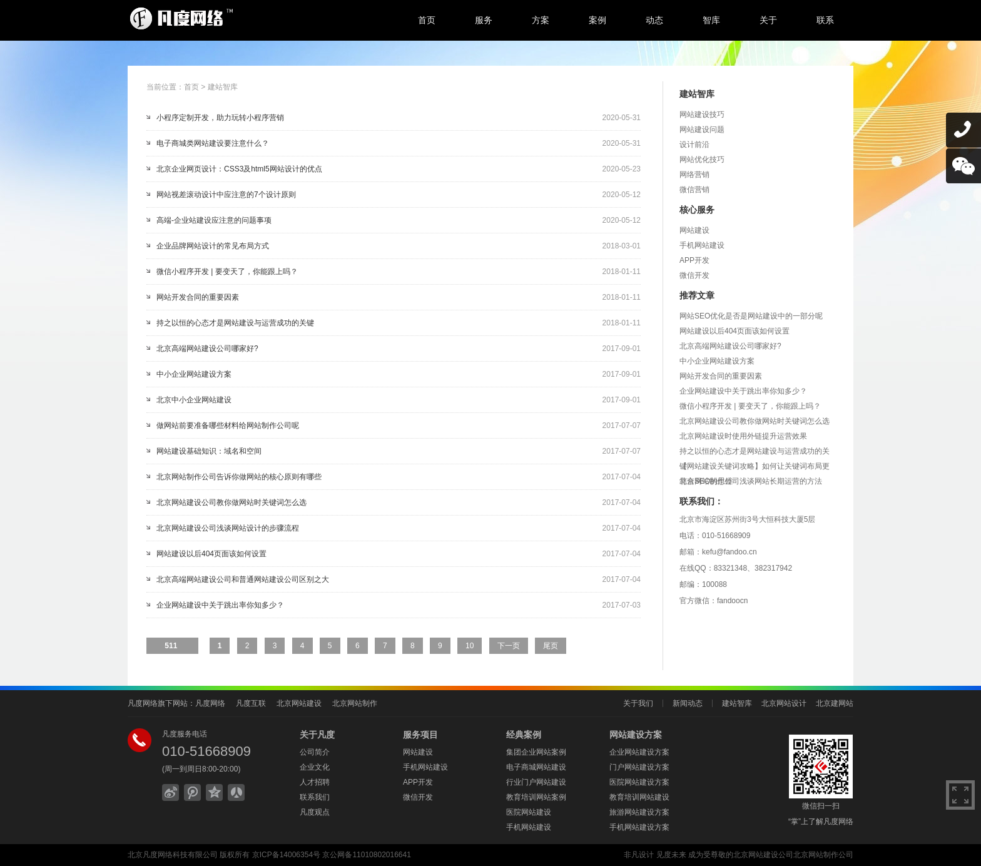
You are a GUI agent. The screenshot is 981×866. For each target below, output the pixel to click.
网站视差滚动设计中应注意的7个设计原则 (226, 194)
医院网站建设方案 (639, 782)
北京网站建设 (299, 703)
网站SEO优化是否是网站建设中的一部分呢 (751, 316)
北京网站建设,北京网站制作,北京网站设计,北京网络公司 (231, 19)
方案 (540, 20)
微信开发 (694, 275)
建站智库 (223, 87)
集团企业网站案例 (536, 752)
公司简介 (315, 752)
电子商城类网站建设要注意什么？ (212, 143)
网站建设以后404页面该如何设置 (211, 553)
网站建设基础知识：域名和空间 (209, 451)
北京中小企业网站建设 (193, 399)
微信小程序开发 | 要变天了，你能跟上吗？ (227, 271)
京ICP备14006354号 (286, 854)
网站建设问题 (701, 129)
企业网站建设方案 (639, 752)
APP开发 (694, 260)
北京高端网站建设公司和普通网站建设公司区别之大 (242, 579)
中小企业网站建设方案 (193, 374)
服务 (483, 20)
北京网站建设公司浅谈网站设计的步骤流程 (227, 528)
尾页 (550, 645)
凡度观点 (315, 812)
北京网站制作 (354, 703)
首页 (426, 20)
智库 (711, 20)
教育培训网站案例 (536, 797)
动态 (654, 20)
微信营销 (694, 189)
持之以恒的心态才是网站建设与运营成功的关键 (235, 322)
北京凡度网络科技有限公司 (173, 854)
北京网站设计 (783, 703)
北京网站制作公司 (823, 854)
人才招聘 (315, 782)
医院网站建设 (528, 812)
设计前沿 (694, 144)
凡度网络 (210, 703)
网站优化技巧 (701, 159)
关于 (768, 20)
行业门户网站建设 (536, 782)
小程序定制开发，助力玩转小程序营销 (220, 117)
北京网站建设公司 (763, 854)
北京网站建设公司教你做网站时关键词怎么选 (231, 502)
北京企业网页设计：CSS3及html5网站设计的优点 (239, 169)
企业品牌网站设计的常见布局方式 (212, 246)
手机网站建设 (701, 245)
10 (469, 645)
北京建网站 (834, 703)
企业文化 (315, 767)
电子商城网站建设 (536, 767)
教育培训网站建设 (639, 797)
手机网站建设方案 (639, 827)
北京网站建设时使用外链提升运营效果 (743, 436)
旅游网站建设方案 (639, 812)
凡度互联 (251, 703)
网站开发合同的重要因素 (197, 297)
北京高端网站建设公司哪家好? (207, 348)
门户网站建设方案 (639, 767)
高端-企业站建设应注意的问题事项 (214, 220)
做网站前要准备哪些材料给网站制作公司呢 (227, 425)
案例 (597, 20)
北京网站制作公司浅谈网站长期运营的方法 (750, 481)
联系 (825, 20)
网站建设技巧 (701, 114)
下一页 (508, 645)
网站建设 (694, 230)
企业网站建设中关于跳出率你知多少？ (220, 605)
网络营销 (694, 174)
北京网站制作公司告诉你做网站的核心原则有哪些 (239, 476)
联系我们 (315, 797)
